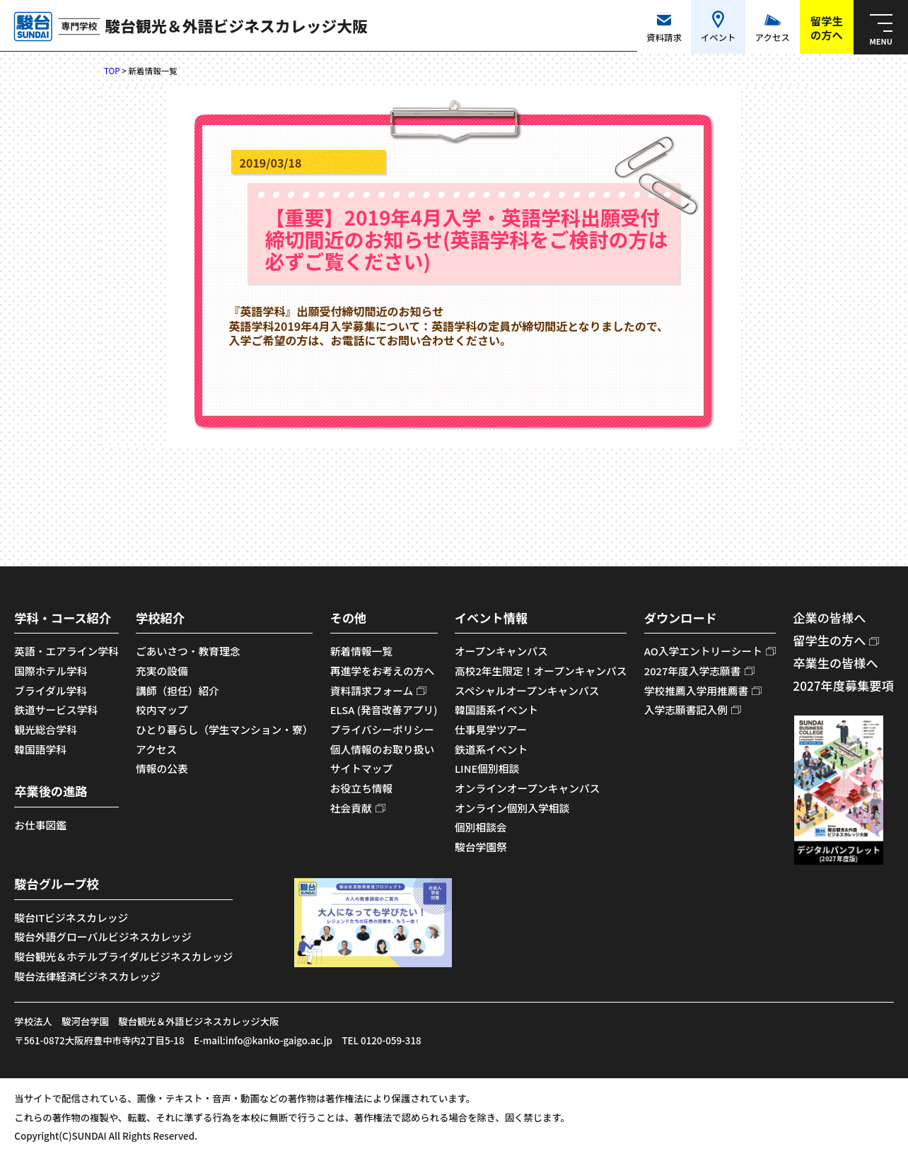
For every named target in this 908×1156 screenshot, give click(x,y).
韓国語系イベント (496, 709)
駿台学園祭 (481, 846)
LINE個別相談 (487, 768)
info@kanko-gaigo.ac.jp (279, 1040)
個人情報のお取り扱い (382, 749)
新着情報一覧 (361, 650)
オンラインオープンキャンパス (527, 788)
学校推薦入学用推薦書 (696, 690)
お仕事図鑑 (40, 824)
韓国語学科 (40, 749)
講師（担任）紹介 (177, 690)
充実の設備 (162, 670)
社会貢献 (351, 807)
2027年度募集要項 (843, 685)
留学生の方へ (829, 640)
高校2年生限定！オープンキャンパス (541, 670)
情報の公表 (162, 768)
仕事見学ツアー (491, 729)
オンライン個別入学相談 (512, 807)
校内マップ (162, 709)
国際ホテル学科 (50, 670)
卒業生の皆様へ (835, 663)
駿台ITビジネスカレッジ (71, 917)
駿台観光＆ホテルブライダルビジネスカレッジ (123, 956)
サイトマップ (361, 768)
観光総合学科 (45, 729)
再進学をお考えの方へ (382, 670)
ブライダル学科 (50, 690)
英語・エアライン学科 (66, 650)
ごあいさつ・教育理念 (188, 650)
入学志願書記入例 (686, 709)
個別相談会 (481, 826)
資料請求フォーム (372, 690)
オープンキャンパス (501, 650)
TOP (112, 70)
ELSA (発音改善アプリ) (384, 709)
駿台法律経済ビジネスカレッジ (87, 976)
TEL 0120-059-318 (381, 1040)
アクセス (156, 749)
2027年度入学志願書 (692, 670)
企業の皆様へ (829, 617)
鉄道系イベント (491, 749)
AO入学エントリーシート (703, 650)
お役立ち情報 (361, 788)
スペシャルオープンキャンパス (527, 690)
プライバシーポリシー (382, 729)
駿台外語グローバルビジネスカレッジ (103, 936)
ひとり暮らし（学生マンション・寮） (224, 729)
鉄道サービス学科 (56, 709)
